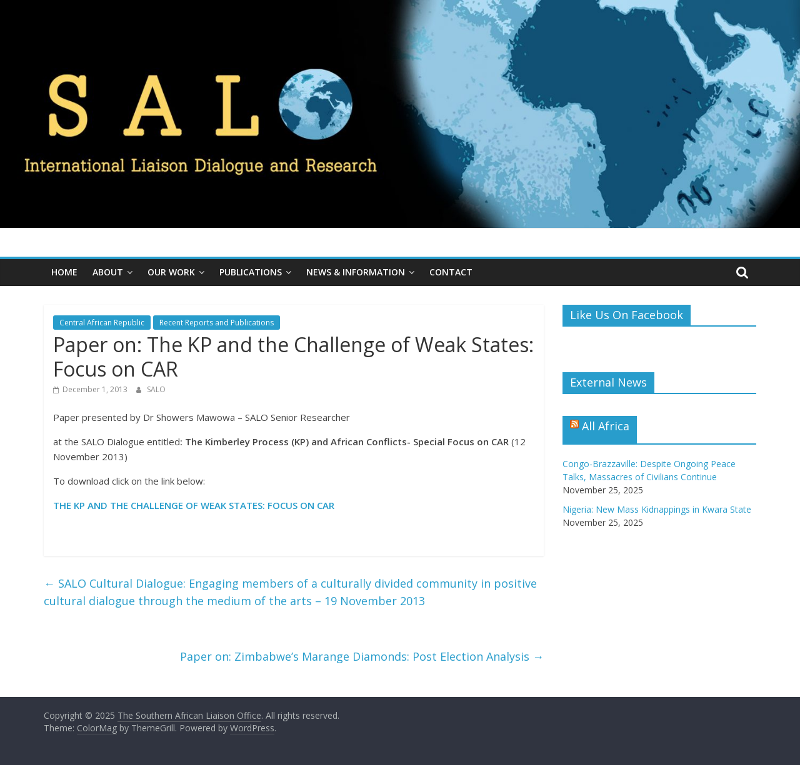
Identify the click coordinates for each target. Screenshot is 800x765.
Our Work (171, 272)
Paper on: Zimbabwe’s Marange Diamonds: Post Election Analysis (362, 656)
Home (64, 272)
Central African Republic (101, 322)
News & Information (355, 272)
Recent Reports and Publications (216, 322)
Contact (450, 272)
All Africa (605, 425)
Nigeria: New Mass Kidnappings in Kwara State (656, 509)
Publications (250, 272)
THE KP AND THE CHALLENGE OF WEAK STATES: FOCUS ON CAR (193, 505)
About (107, 272)
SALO (156, 389)
